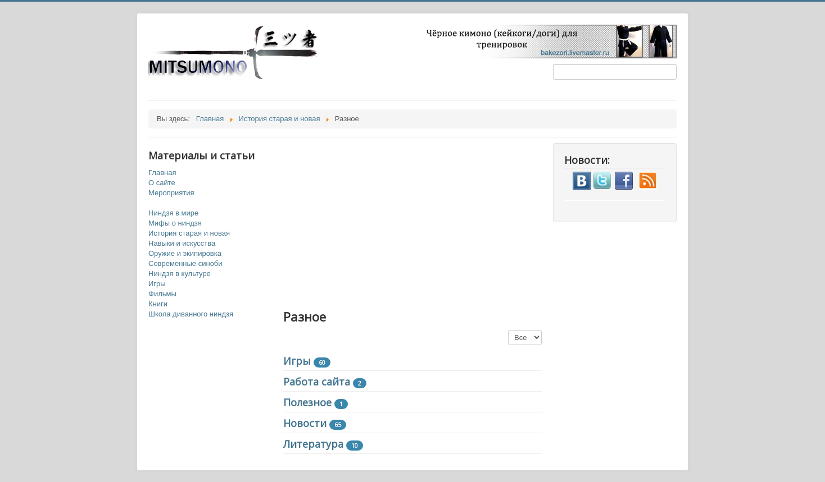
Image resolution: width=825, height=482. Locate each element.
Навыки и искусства (181, 243)
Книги (157, 304)
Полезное (307, 402)
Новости (305, 423)
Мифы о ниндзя (175, 223)
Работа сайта (316, 381)
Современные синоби (185, 263)
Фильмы (162, 294)
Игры (157, 283)
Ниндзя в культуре (179, 273)
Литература (313, 444)
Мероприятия (171, 193)
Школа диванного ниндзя (190, 314)
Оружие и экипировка (184, 253)
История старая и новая (189, 233)
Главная (162, 172)
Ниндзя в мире (173, 213)
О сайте (161, 182)
